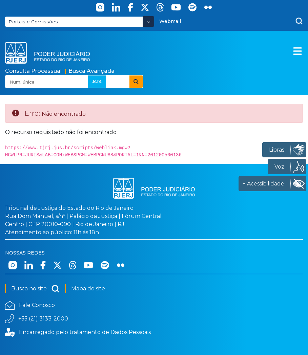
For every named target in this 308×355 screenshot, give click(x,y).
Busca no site (35, 288)
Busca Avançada (91, 71)
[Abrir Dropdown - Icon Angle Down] (148, 21)
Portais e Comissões (33, 21)
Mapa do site (88, 288)
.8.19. (97, 81)
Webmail (170, 21)
